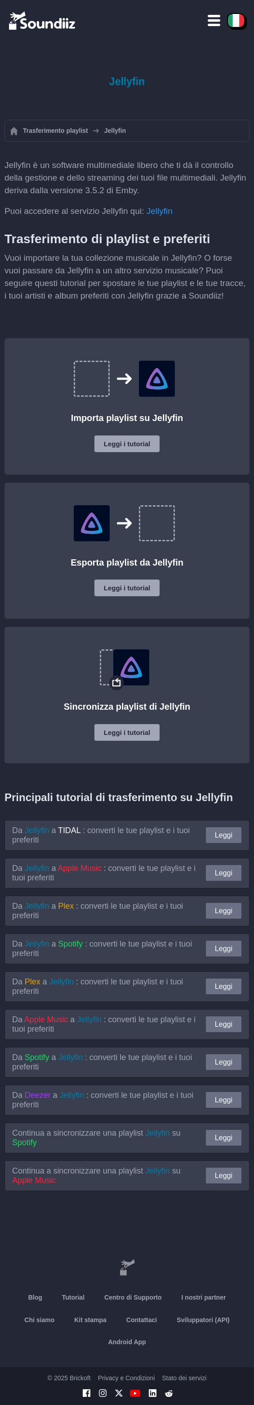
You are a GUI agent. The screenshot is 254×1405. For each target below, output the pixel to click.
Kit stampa (90, 1319)
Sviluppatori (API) (203, 1319)
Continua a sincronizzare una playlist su (96, 1138)
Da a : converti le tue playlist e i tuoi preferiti (101, 835)
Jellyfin (160, 211)
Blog (35, 1297)
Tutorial (73, 1297)
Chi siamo (39, 1319)
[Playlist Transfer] (42, 20)
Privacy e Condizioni (126, 1378)
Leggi (223, 835)
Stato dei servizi (184, 1378)
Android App (127, 1342)
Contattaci (141, 1319)
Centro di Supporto (133, 1297)
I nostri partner (204, 1297)
